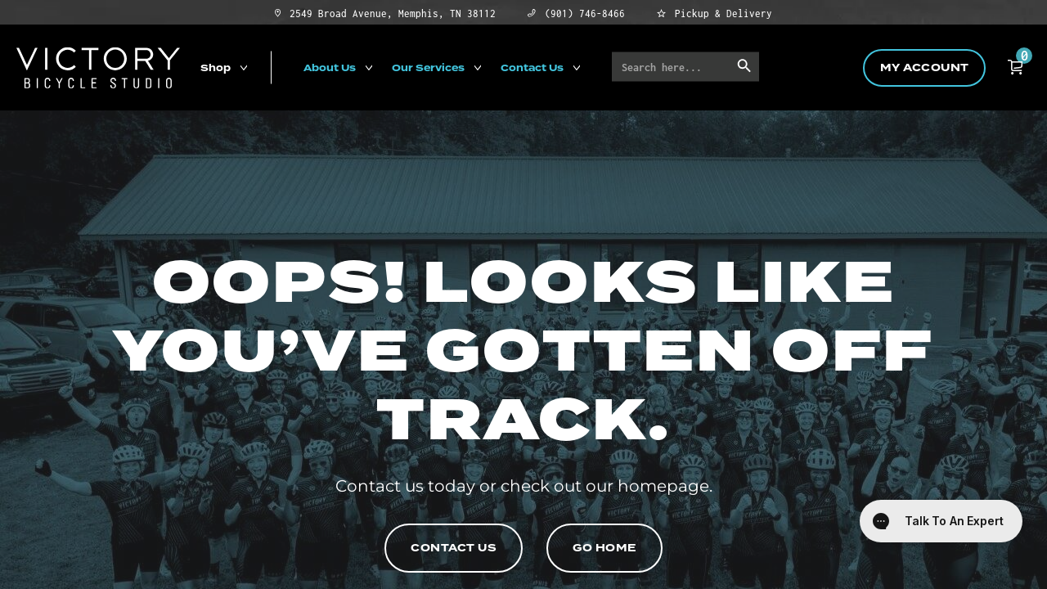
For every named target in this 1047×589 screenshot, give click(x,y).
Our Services (428, 67)
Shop (215, 67)
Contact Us (532, 67)
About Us (329, 67)
